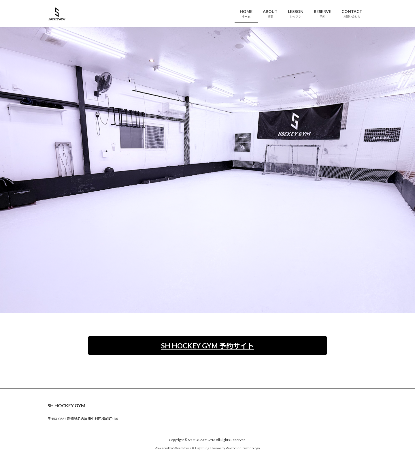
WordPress (182, 448)
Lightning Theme (208, 448)
